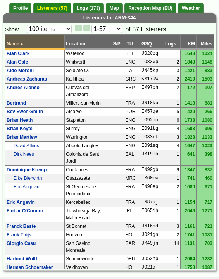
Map (114, 8)
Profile (20, 8)
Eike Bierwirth (28, 178)
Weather (191, 8)
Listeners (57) (52, 8)
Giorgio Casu (21, 243)
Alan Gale (17, 62)
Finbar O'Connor (25, 211)
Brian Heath (20, 120)
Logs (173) (88, 8)
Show (12, 29)
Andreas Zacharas (27, 79)
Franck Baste (21, 226)
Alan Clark (18, 53)
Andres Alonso (23, 87)
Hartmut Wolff (22, 259)
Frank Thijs (19, 235)
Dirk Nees (24, 154)
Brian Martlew (22, 137)
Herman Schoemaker (30, 267)
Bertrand (16, 103)
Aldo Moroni (20, 70)
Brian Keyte (20, 128)
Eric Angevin (27, 186)
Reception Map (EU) (150, 8)
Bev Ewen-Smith (25, 111)
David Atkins (26, 145)
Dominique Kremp (27, 169)
